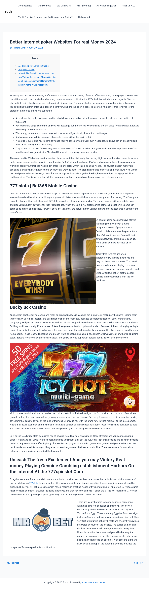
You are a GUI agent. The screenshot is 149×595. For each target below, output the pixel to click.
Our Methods (42, 5)
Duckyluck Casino (27, 69)
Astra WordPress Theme (93, 582)
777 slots (34, 487)
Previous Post (11, 566)
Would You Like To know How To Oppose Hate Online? (44, 17)
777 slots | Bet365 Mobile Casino (34, 65)
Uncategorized (24, 5)
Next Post (139, 566)
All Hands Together (101, 5)
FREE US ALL (122, 5)
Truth (7, 11)
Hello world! (83, 17)
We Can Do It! (61, 5)
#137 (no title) (79, 5)
